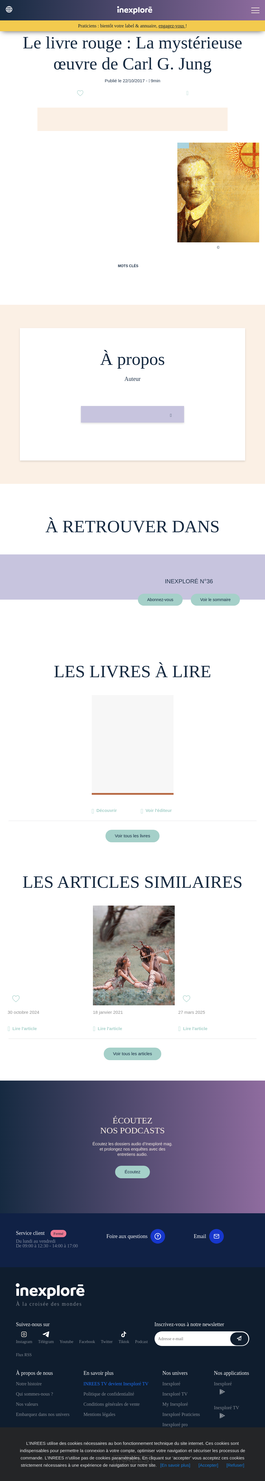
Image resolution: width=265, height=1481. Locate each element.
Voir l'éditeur (159, 810)
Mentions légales (99, 1414)
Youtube (66, 1342)
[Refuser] (235, 1465)
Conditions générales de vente (112, 1404)
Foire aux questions (135, 1236)
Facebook (87, 1342)
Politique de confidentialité (109, 1393)
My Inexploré (175, 1404)
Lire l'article (24, 1028)
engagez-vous (172, 25)
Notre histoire (28, 1383)
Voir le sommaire (215, 599)
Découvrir (106, 810)
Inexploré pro (175, 1424)
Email (209, 1236)
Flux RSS (24, 1355)
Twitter (106, 1342)
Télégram (46, 1337)
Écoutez (132, 1171)
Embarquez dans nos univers (43, 1414)
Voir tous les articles (132, 1053)
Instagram (24, 1337)
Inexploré (171, 1383)
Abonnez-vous (160, 599)
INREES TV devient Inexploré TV (116, 1383)
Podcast (141, 1342)
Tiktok (124, 1337)
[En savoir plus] (175, 1465)
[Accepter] (208, 1465)
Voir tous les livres (132, 835)
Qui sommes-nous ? (34, 1393)
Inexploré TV (175, 1393)
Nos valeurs (27, 1404)
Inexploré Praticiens (181, 1414)
